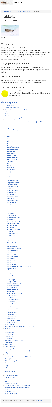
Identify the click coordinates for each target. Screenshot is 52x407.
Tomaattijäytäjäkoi (12, 303)
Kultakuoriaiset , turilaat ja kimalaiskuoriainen (19, 357)
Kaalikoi (9, 177)
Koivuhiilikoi (10, 206)
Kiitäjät (7, 132)
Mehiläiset (8, 343)
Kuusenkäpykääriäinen (13, 221)
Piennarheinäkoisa (12, 254)
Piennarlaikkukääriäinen (13, 256)
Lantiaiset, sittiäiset (11, 355)
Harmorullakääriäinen (13, 150)
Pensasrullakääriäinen (13, 250)
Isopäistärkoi (10, 167)
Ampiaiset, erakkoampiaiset (14, 340)
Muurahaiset (9, 338)
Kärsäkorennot (10, 124)
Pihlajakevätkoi (11, 260)
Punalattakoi (10, 276)
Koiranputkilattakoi (12, 204)
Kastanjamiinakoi (12, 184)
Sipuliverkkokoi (11, 291)
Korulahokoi (10, 214)
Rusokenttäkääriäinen (13, 285)
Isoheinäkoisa (11, 163)
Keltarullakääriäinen (12, 190)
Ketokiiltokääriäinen (12, 194)
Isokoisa (9, 165)
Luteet (7, 112)
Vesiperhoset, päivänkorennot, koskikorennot (20, 326)
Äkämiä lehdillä (10, 391)
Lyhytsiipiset (9, 353)
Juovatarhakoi (11, 169)
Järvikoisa (9, 175)
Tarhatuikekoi (11, 301)
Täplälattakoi (10, 311)
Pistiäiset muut (10, 347)
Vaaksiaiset (8, 328)
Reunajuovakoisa (12, 282)
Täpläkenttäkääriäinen (13, 309)
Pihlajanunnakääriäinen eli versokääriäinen (19, 266)
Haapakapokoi (11, 144)
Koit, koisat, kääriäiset (22, 11)
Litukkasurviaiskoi (12, 225)
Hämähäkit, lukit (10, 377)
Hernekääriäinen (11, 153)
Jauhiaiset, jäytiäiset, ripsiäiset (14, 118)
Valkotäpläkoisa (11, 316)
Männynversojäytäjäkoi (13, 239)
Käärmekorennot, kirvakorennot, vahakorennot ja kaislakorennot (26, 122)
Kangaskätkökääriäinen (13, 183)
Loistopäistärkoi (11, 227)
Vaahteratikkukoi (12, 315)
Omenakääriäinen (12, 245)
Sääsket (7, 330)
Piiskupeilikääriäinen (12, 268)
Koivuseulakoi (11, 210)
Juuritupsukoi (10, 171)
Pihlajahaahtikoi (11, 258)
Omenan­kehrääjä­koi (12, 247)
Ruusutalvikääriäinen (13, 287)
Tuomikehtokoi (11, 307)
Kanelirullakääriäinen (13, 181)
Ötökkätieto (20, 2)
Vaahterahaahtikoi (12, 313)
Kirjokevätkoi (10, 198)
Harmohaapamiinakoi (13, 148)
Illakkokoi (10, 161)
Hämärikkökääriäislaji (13, 159)
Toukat (7, 389)
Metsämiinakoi (11, 235)
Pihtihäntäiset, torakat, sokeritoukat (16, 110)
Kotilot (7, 379)
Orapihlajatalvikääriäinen (14, 249)
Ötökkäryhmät (8, 11)
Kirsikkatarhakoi (11, 202)
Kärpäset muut (9, 334)
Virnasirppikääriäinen (13, 322)
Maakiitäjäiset (9, 349)
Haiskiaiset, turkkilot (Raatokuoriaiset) (17, 351)
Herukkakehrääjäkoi (12, 157)
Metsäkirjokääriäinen (13, 233)
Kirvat (7, 116)
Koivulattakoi (10, 208)
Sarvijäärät (8, 369)
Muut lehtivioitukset (11, 393)
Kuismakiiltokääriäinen (13, 217)
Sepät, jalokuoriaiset (11, 359)
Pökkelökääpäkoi (12, 280)
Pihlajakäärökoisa (12, 262)
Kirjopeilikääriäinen (12, 200)
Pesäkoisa (10, 252)
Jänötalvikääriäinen (12, 173)
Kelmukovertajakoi (12, 186)
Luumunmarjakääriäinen (14, 229)
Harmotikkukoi (11, 151)
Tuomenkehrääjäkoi (12, 305)
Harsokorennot (10, 120)
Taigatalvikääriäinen (12, 295)
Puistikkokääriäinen (12, 274)
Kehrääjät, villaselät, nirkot (13, 130)
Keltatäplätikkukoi (12, 192)
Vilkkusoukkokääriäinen (13, 320)
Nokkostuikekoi (11, 243)
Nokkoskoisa (10, 241)
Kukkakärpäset (10, 332)
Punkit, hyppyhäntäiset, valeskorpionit (17, 385)
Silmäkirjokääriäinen (12, 289)
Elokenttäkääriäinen (12, 142)
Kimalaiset (8, 345)
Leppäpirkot (9, 365)
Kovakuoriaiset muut (11, 375)
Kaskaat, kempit (10, 114)
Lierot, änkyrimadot (11, 383)
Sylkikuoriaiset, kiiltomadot (13, 361)
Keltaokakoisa (11, 188)
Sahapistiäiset (9, 336)
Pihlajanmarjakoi (11, 264)
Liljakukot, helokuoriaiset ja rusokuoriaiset (18, 367)
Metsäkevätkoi (11, 231)
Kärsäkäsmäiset (10, 373)
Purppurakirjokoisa (12, 278)
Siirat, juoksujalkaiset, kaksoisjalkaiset (17, 387)
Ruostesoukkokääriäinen (14, 283)
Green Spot (39, 400)
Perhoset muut (10, 324)
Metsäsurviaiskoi (11, 237)
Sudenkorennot (10, 105)
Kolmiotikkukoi (11, 212)
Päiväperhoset (9, 128)
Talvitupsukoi (10, 297)
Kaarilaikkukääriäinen (13, 179)
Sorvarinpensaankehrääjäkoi (15, 293)
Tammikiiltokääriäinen (13, 299)
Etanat (7, 381)
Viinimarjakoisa (11, 318)
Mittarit (7, 134)
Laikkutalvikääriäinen (13, 223)
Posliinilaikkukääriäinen (13, 272)
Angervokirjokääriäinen (13, 140)
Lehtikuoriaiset (10, 371)
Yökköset (8, 136)
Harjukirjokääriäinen (12, 146)
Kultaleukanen (11, 219)
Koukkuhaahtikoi (11, 216)
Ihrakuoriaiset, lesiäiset (12, 363)
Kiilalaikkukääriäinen (12, 196)
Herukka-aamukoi (12, 155)
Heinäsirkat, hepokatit (12, 108)
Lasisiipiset (8, 126)
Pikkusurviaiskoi (11, 270)
